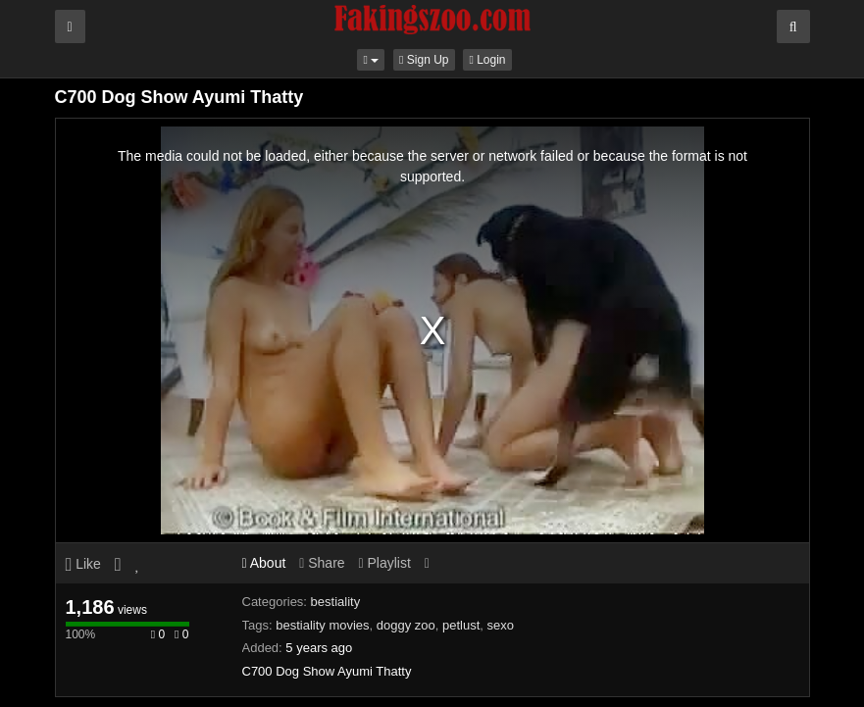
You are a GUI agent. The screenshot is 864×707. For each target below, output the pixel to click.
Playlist (384, 563)
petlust (461, 625)
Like (83, 564)
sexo (500, 625)
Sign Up (423, 60)
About (264, 563)
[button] (370, 60)
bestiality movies (322, 625)
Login (487, 60)
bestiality (336, 601)
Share (321, 563)
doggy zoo (406, 625)
